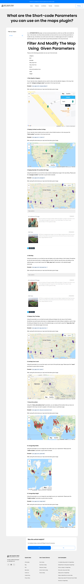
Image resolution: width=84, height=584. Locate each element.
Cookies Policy (27, 573)
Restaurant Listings (42, 565)
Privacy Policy (27, 576)
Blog (25, 563)
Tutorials (50, 5)
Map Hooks (27, 568)
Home (31, 5)
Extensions (57, 5)
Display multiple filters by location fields (65, 573)
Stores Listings (42, 571)
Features (37, 5)
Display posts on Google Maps (63, 571)
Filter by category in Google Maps (64, 565)
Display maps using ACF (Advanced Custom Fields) (67, 576)
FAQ (25, 565)
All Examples (27, 560)
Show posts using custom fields (64, 568)
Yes (39, 546)
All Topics (16, 35)
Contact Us (27, 571)
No (63, 546)
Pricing (79, 5)
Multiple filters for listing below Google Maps (66, 563)
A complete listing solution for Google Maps (66, 560)
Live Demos (43, 5)
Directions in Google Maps (63, 579)
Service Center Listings (43, 568)
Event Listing (41, 560)
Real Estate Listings (42, 563)
